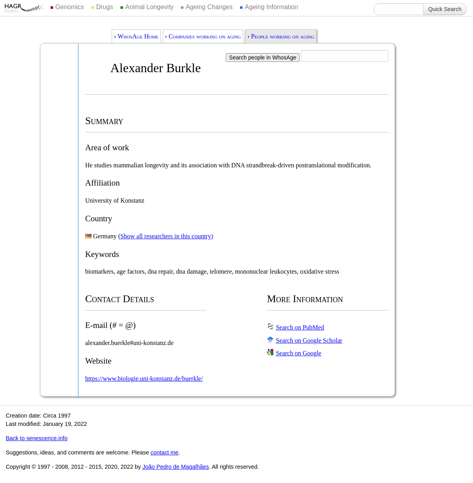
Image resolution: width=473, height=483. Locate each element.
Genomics (69, 7)
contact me (164, 452)
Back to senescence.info (36, 438)
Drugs (104, 7)
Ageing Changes (209, 7)
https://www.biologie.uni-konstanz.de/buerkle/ (144, 378)
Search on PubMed (300, 327)
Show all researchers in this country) (166, 236)
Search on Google (298, 353)
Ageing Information (271, 7)
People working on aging (283, 36)
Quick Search (445, 9)
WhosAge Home (138, 36)
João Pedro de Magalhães (175, 467)
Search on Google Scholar (309, 340)
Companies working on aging (205, 36)
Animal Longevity (149, 7)
